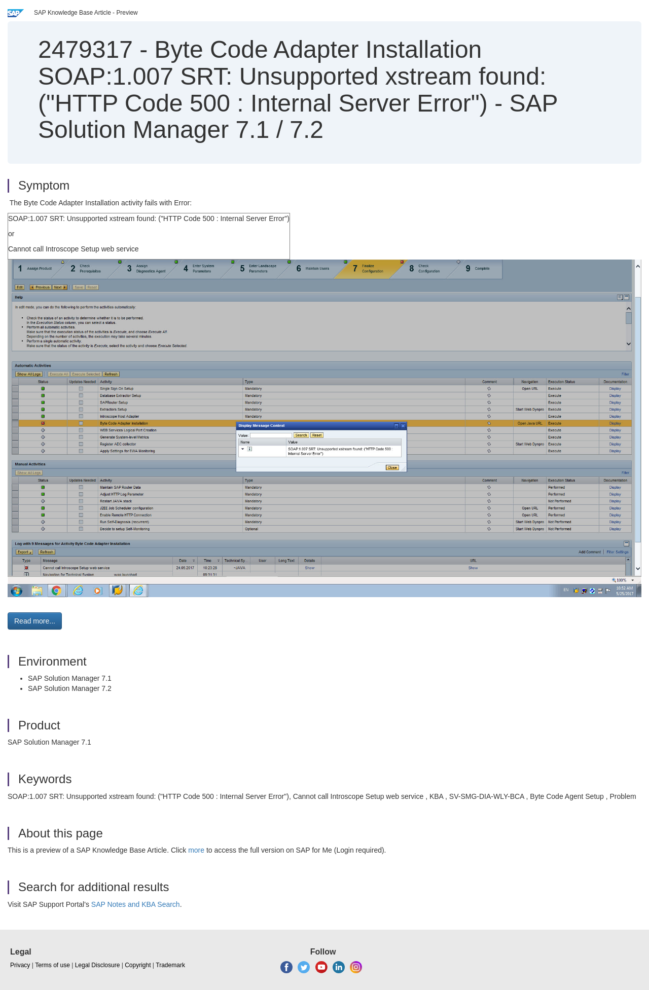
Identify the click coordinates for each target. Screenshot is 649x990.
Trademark (170, 965)
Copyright (138, 965)
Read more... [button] (34, 621)
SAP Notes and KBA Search (135, 904)
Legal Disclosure (97, 965)
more (196, 850)
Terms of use (52, 965)
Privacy (20, 965)
